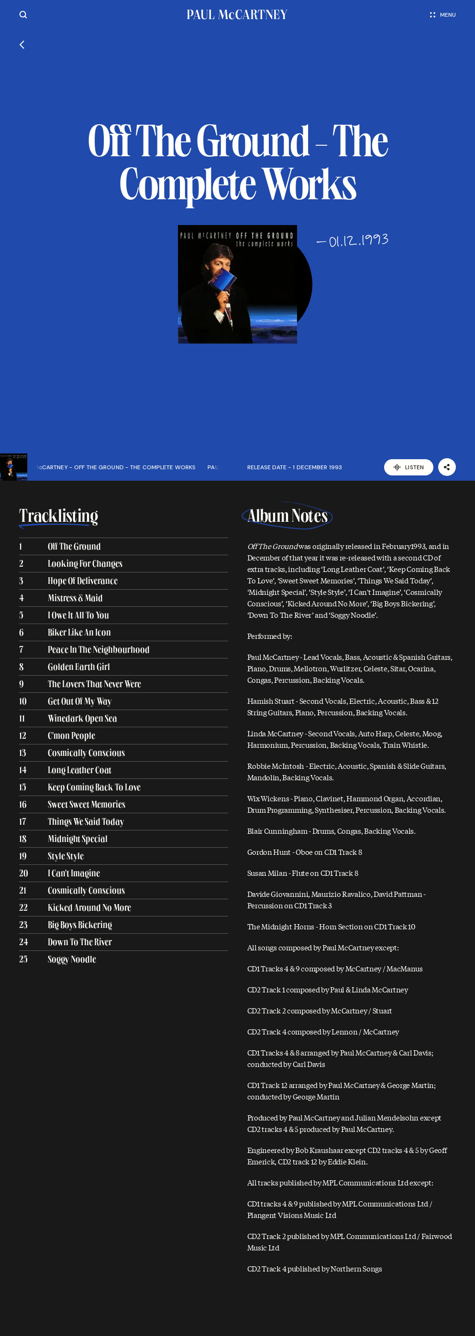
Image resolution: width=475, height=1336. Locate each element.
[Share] (447, 467)
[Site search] (23, 15)
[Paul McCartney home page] (237, 15)
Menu (443, 15)
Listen (408, 467)
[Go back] (21, 45)
